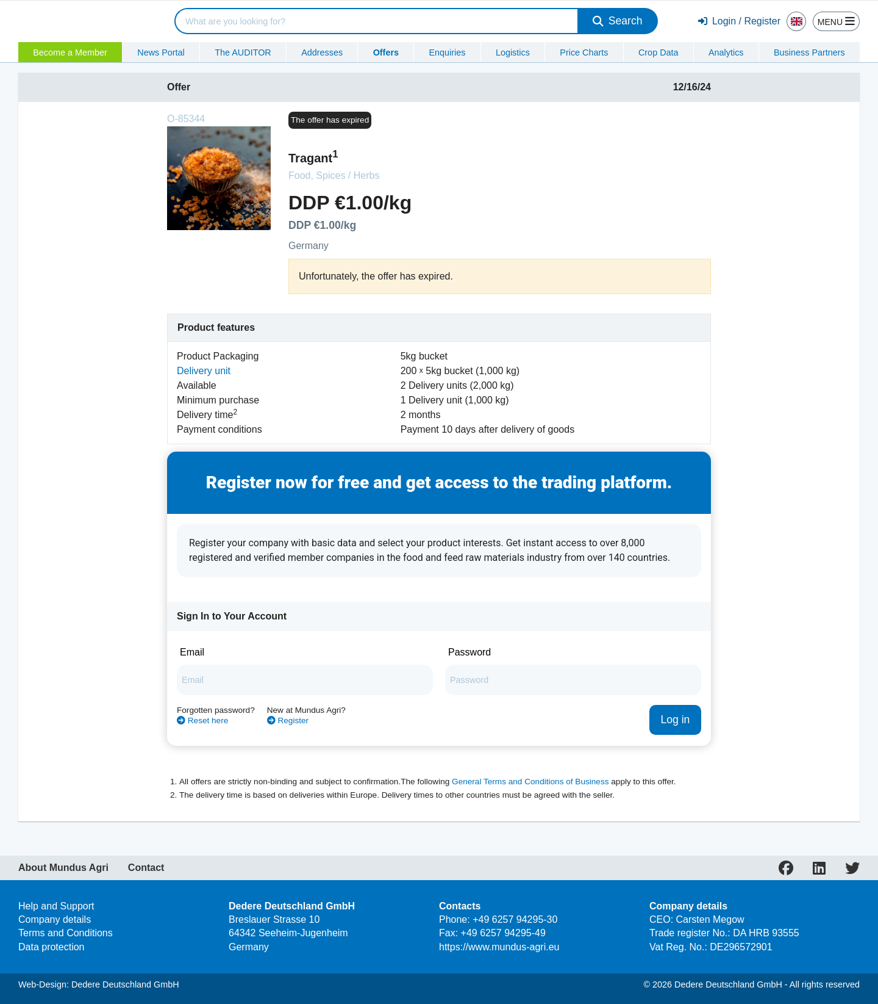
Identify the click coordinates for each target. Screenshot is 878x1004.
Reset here (202, 720)
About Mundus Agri (63, 868)
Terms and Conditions (65, 933)
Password (469, 652)
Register (288, 720)
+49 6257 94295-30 (515, 919)
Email (192, 652)
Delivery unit (203, 371)
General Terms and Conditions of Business (530, 781)
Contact (146, 868)
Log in (675, 719)
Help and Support (56, 906)
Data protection (51, 947)
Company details (54, 919)
